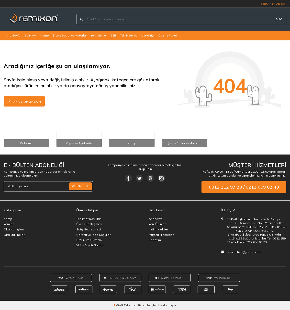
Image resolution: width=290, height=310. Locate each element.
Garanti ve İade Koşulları (93, 235)
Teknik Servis (128, 35)
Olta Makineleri (14, 235)
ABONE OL (80, 186)
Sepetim (155, 240)
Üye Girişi (147, 35)
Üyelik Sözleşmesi (89, 224)
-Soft (118, 305)
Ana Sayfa (13, 35)
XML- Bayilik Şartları (90, 245)
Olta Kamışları (14, 229)
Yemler (8, 224)
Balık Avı (30, 35)
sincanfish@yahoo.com (244, 252)
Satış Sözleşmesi (88, 229)
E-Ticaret (130, 305)
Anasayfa (156, 219)
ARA (278, 19)
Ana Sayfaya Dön (24, 101)
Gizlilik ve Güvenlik (89, 240)
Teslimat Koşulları (88, 219)
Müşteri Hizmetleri (161, 235)
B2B (113, 35)
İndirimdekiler (158, 229)
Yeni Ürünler (99, 35)
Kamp (44, 35)
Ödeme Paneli (167, 35)
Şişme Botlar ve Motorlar (70, 35)
